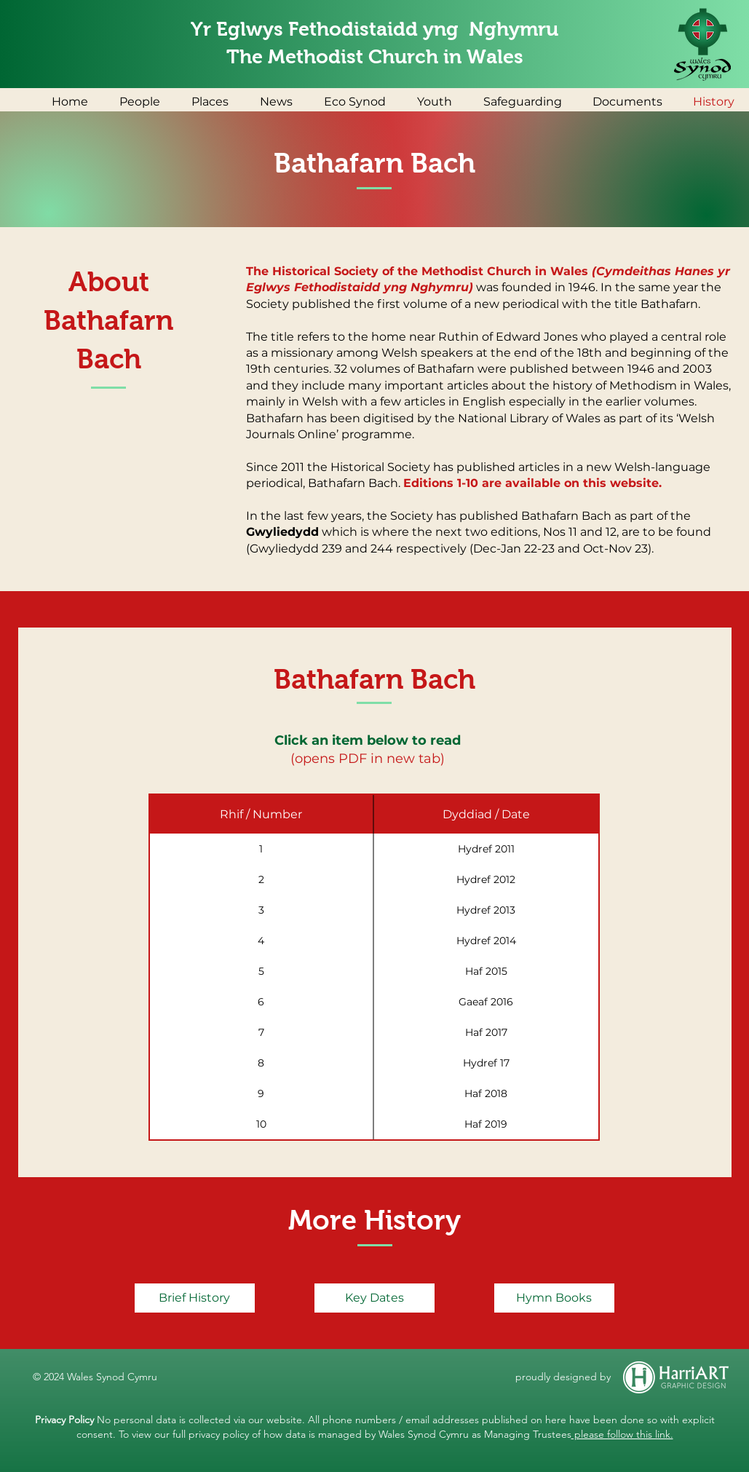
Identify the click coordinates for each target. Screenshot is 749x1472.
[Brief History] (195, 1298)
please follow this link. (622, 1434)
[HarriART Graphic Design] (676, 1377)
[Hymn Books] (554, 1298)
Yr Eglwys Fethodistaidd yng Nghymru (374, 29)
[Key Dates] (374, 1298)
